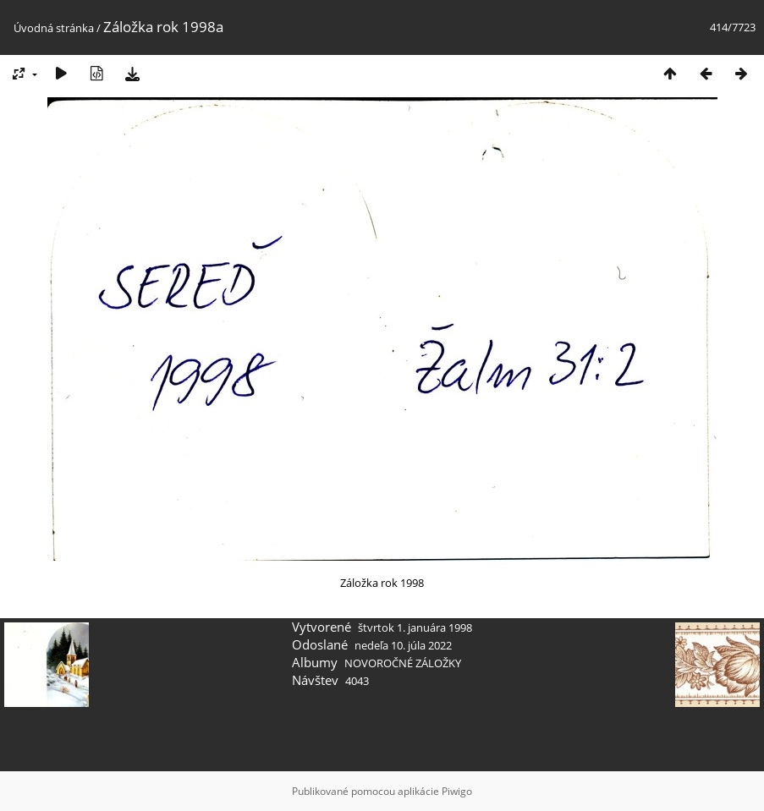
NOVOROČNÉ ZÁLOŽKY (402, 663)
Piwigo (457, 791)
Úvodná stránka (54, 28)
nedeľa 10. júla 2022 (403, 645)
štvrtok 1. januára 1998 (415, 627)
